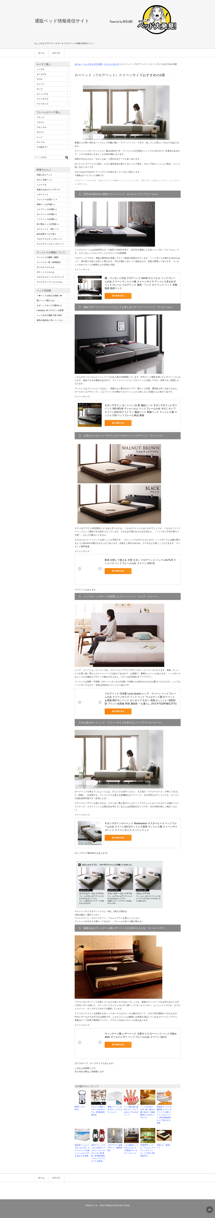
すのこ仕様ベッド (44, 180)
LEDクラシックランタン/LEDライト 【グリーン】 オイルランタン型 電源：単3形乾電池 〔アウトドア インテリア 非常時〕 (98, 1153)
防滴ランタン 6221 (80, 1108)
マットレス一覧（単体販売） (49, 262)
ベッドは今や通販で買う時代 (49, 315)
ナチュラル (41, 127)
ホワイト (40, 132)
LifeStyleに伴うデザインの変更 (50, 310)
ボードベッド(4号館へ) (47, 214)
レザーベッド (42, 194)
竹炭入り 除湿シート (164, 1146)
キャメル (40, 142)
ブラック (40, 117)
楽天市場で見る (118, 296)
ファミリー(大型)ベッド (47, 199)
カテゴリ (56, 53)
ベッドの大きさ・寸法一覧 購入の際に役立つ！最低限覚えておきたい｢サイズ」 (147, 1112)
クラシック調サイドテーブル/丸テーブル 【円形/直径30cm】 (98, 1111)
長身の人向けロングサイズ (48, 189)
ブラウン (40, 122)
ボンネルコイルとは (45, 267)
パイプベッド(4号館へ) (47, 209)
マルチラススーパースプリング (50, 277)
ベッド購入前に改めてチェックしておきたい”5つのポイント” (131, 1111)
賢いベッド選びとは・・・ (48, 300)
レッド (40, 137)
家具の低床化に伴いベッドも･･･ (51, 320)
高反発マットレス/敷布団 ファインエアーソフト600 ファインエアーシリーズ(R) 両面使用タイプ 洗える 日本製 (164, 1115)
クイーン (40, 84)
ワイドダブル (42, 99)
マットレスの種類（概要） (48, 257)
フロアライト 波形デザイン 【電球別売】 (115, 1147)
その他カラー (42, 147)
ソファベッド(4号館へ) (47, 219)
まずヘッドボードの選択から (49, 305)
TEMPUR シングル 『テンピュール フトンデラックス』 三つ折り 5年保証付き (147, 1150)
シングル (40, 69)
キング (40, 89)
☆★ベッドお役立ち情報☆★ (49, 295)
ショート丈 (41, 185)
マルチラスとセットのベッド (49, 239)
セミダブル (41, 74)
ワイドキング (42, 104)
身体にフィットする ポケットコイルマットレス (115, 1109)
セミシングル (42, 94)
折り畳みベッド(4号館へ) (48, 224)
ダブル (40, 79)
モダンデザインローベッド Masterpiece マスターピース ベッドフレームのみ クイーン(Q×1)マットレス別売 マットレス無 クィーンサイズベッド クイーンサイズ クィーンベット (141, 826)
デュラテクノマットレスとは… (50, 282)
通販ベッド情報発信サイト (62, 20)
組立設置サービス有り (46, 234)
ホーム (41, 53)
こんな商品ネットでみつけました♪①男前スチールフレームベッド (131, 1149)
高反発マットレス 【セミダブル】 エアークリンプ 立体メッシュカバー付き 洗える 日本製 (82, 1150)
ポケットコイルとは (45, 272)
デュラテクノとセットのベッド (50, 244)
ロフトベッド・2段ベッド (48, 229)
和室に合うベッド (44, 175)
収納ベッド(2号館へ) (46, 204)
